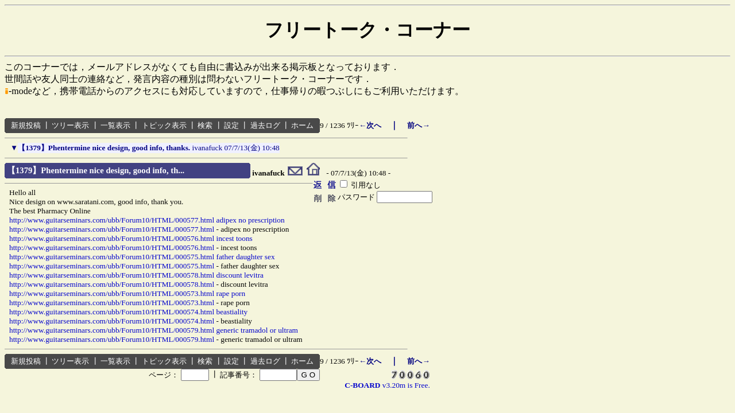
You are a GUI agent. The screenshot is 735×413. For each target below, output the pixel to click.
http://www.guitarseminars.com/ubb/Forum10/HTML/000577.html (111, 220)
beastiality (231, 311)
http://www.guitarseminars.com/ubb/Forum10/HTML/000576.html (111, 238)
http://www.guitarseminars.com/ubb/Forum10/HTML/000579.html (111, 330)
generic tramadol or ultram (256, 330)
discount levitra (240, 275)
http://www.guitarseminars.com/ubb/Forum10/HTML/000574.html (111, 311)
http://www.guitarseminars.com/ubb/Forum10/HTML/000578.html (111, 275)
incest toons (234, 238)
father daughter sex (245, 256)
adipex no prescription (250, 220)
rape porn (230, 293)
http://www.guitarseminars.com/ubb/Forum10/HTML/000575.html (111, 256)
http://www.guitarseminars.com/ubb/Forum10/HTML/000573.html (111, 293)
